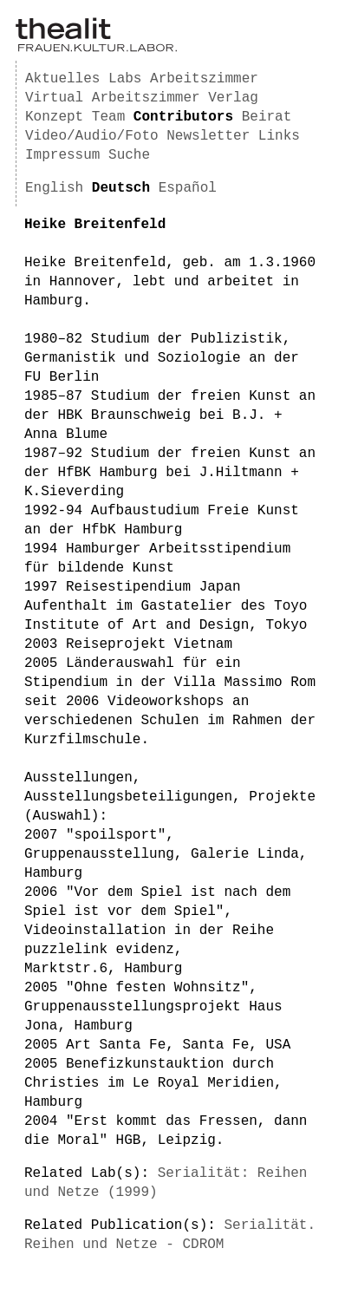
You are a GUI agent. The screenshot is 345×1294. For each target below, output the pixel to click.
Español (188, 188)
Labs (124, 79)
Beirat (267, 117)
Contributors (183, 117)
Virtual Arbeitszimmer (112, 98)
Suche (129, 155)
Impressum (62, 155)
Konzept (54, 117)
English (54, 188)
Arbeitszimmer (204, 79)
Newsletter (208, 136)
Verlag (233, 98)
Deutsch (121, 188)
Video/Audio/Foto (92, 136)
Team (108, 117)
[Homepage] (96, 48)
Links (279, 136)
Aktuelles (62, 79)
